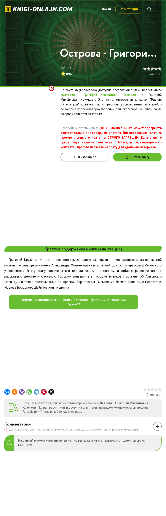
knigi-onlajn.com (43, 9)
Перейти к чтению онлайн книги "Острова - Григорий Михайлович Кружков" (73, 302)
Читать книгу (137, 157)
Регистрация (129, 9)
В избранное (84, 157)
